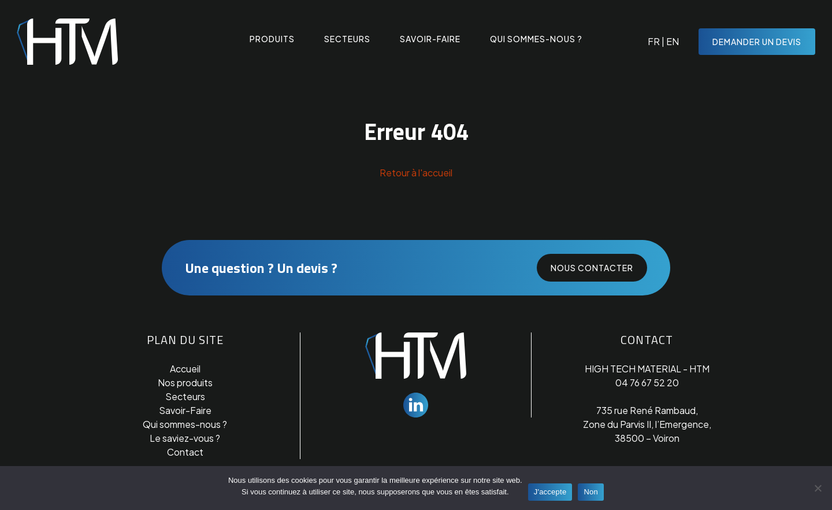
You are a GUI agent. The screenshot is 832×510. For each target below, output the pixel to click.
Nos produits (185, 382)
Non (591, 491)
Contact (185, 452)
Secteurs (347, 39)
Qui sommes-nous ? (536, 39)
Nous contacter (592, 268)
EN (672, 41)
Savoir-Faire (185, 410)
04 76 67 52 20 (647, 382)
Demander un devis (756, 41)
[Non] (817, 488)
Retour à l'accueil (416, 173)
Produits (272, 39)
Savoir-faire (430, 39)
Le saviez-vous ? (185, 438)
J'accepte (550, 491)
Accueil (185, 369)
